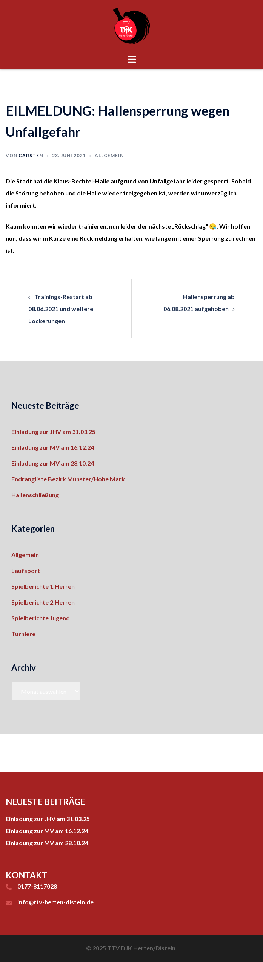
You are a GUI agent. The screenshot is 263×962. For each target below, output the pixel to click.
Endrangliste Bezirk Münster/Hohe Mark (68, 479)
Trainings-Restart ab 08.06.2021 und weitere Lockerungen (60, 308)
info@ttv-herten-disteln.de (55, 902)
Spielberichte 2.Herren (43, 602)
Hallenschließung (35, 494)
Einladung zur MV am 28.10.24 (52, 463)
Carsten (30, 155)
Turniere (23, 633)
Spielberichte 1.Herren (43, 586)
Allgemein (109, 155)
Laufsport (25, 570)
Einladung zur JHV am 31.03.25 (53, 431)
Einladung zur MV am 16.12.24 (52, 447)
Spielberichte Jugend (40, 617)
